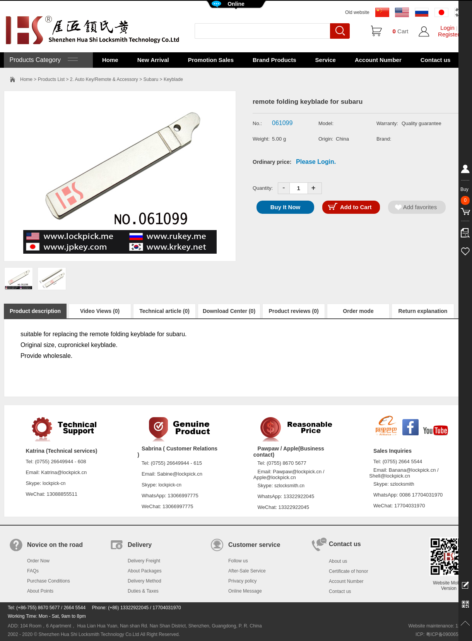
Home (110, 60)
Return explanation (423, 311)
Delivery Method (144, 581)
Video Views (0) (100, 311)
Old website (357, 12)
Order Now (38, 561)
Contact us (436, 60)
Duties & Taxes (143, 591)
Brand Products (274, 60)
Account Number (378, 60)
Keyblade (173, 79)
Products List (51, 79)
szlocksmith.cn (289, 485)
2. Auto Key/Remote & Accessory (104, 79)
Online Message (245, 591)
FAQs (33, 571)
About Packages (144, 571)
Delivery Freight (144, 561)
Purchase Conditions (48, 581)
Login (447, 27)
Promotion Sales (211, 60)
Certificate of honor (348, 571)
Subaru (151, 79)
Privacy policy (242, 581)
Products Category (43, 60)
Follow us (238, 561)
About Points (40, 591)
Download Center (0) (229, 311)
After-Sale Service (247, 571)
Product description (35, 311)
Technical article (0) (164, 311)
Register (449, 34)
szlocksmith (402, 484)
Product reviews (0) (293, 311)
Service (325, 60)
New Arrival (153, 60)
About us (338, 561)
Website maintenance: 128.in (438, 626)
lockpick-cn (54, 483)
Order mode (358, 311)
